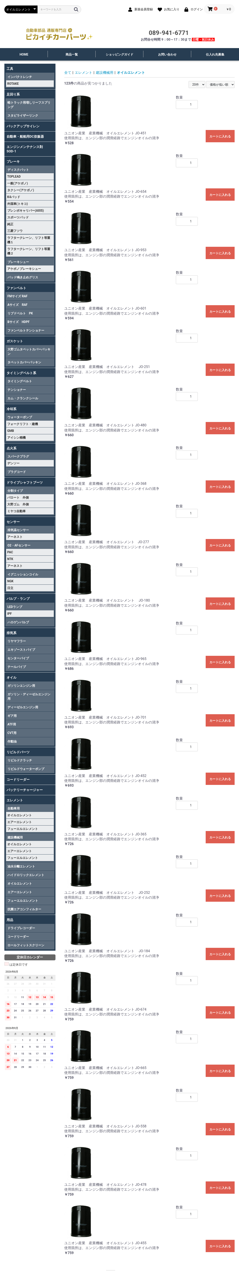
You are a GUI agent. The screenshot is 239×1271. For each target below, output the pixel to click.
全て (67, 72)
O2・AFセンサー (18, 545)
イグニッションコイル (22, 574)
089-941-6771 (169, 32)
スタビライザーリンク (22, 115)
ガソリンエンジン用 (21, 685)
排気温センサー (18, 530)
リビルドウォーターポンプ (25, 769)
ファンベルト (16, 288)
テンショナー (16, 389)
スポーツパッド (18, 217)
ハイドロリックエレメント (25, 875)
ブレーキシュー (18, 262)
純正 (10, 224)
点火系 (11, 448)
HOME (24, 54)
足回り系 (13, 94)
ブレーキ (13, 162)
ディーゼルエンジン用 (22, 707)
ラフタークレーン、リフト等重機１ (28, 240)
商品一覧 (72, 54)
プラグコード (16, 472)
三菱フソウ (15, 231)
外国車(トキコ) (17, 204)
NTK (10, 559)
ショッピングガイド (119, 54)
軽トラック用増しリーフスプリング (28, 105)
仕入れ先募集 (215, 54)
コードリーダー (18, 780)
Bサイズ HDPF (18, 322)
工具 (10, 69)
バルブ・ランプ (18, 599)
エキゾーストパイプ (21, 649)
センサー (13, 522)
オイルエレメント (19, 815)
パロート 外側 (18, 497)
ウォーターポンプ (19, 417)
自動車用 (13, 808)
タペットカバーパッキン (24, 362)
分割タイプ (15, 490)
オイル (11, 678)
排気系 (11, 633)
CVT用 (11, 733)
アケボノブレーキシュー (24, 268)
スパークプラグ (18, 456)
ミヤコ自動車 (16, 511)
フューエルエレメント (22, 829)
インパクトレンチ (19, 77)
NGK (10, 581)
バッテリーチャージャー (25, 790)
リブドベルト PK (20, 313)
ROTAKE (13, 83)
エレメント (15, 800)
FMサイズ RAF (17, 296)
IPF (9, 613)
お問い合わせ (167, 54)
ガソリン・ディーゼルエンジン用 (28, 696)
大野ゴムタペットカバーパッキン (28, 351)
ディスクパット (18, 169)
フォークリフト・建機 (22, 424)
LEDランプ (14, 607)
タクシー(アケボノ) (20, 190)
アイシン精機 (16, 437)
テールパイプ (16, 667)
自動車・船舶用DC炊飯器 (25, 137)
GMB (10, 431)
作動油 (12, 741)
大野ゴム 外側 (18, 504)
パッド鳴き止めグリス (22, 277)
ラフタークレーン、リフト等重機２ (28, 251)
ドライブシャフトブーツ (25, 483)
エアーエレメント (19, 822)
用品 (10, 920)
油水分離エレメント (21, 866)
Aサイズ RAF (17, 304)
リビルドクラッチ (19, 760)
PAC (10, 552)
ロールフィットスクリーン (25, 945)
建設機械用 (15, 837)
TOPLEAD (14, 176)
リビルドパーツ (18, 752)
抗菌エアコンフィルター (24, 909)
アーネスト (15, 537)
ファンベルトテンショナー (25, 330)
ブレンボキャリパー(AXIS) (25, 210)
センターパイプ (18, 658)
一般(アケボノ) (17, 183)
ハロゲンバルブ (18, 622)
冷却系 (11, 409)
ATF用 (11, 724)
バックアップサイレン (23, 126)
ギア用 (12, 716)
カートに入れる (220, 136)
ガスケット (15, 341)
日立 (10, 588)
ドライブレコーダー (21, 928)
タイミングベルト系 (21, 373)
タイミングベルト (19, 381)
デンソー (13, 463)
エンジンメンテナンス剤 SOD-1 (26, 149)
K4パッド (13, 197)
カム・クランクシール (22, 398)
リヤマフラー (16, 641)
